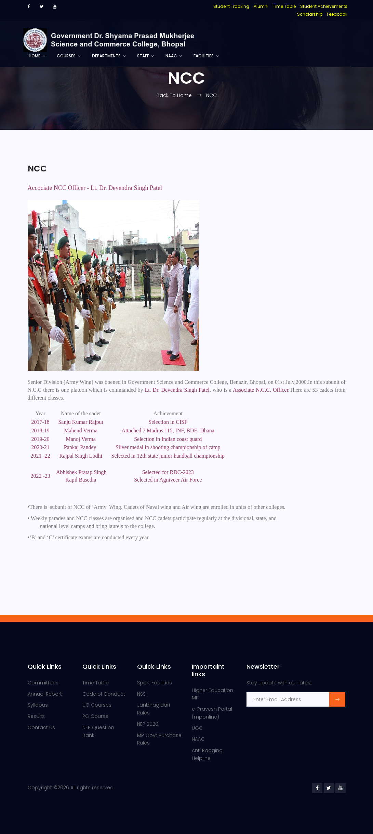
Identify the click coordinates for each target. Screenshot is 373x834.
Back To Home (175, 95)
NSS (141, 694)
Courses (66, 56)
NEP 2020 (147, 724)
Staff (143, 56)
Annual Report (45, 694)
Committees (43, 682)
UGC (197, 728)
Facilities (204, 56)
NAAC (171, 56)
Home (34, 56)
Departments (106, 56)
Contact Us (41, 727)
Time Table (95, 682)
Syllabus (38, 704)
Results (36, 716)
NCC (211, 95)
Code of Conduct (103, 694)
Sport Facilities (154, 682)
